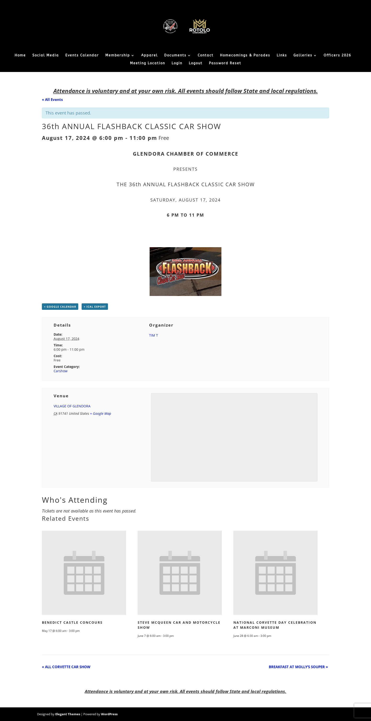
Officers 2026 (337, 55)
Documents (175, 55)
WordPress (109, 714)
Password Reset (225, 63)
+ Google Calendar (60, 306)
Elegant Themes (67, 714)
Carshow (60, 371)
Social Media (45, 55)
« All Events (52, 99)
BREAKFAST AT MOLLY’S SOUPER (298, 666)
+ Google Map (100, 413)
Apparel (149, 55)
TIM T (153, 335)
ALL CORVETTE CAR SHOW (66, 666)
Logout (195, 63)
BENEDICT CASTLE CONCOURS (72, 622)
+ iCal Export (95, 306)
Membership (117, 55)
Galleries (302, 55)
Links (282, 55)
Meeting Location (147, 63)
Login (177, 63)
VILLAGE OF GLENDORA (72, 406)
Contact (206, 55)
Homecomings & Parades (245, 55)
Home (20, 55)
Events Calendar (82, 55)
